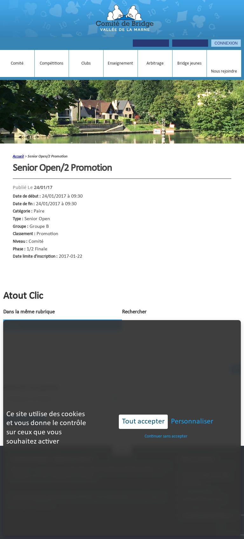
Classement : (24, 234)
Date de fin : (24, 204)
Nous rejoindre (224, 71)
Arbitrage (155, 63)
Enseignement (120, 63)
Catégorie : (22, 211)
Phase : (19, 249)
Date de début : (27, 196)
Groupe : (20, 226)
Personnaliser (192, 407)
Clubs (86, 63)
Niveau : (20, 241)
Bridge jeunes (189, 63)
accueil (18, 156)
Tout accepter (143, 407)
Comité (17, 63)
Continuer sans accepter (166, 421)
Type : (18, 219)
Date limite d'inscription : (35, 256)
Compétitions (51, 63)
